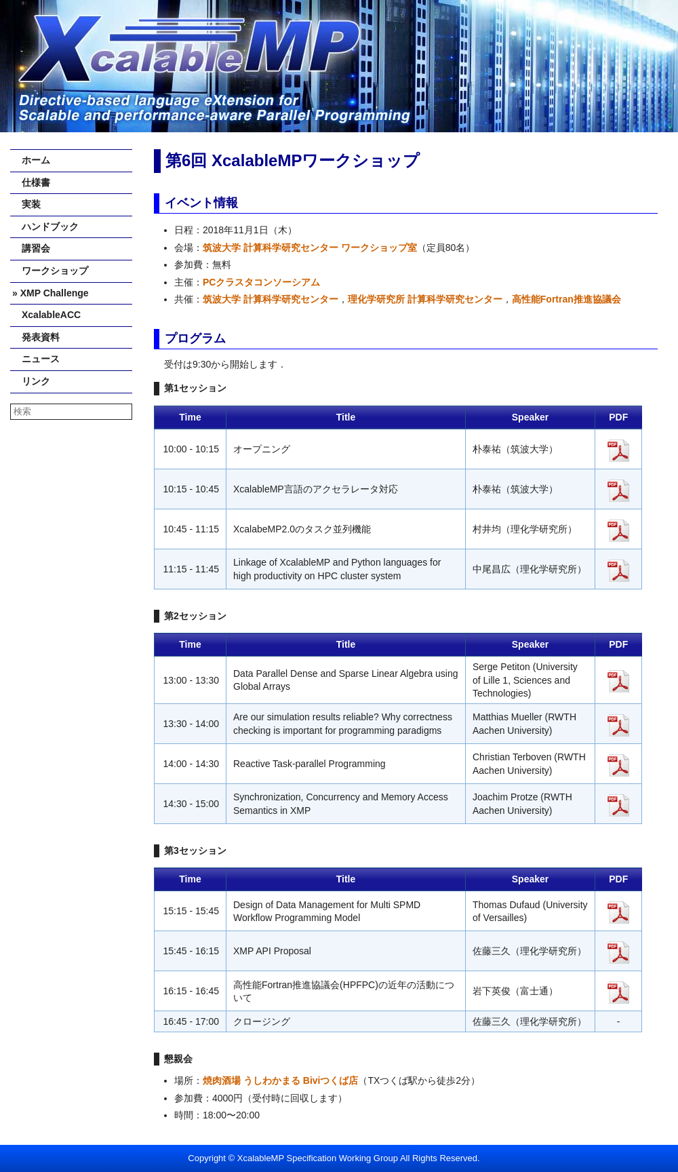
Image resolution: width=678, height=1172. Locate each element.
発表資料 (36, 337)
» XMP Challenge (50, 293)
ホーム (31, 160)
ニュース (36, 358)
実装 (26, 204)
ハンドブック (45, 226)
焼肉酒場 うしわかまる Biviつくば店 (280, 1080)
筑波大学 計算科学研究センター (270, 299)
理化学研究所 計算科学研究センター (425, 299)
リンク (31, 381)
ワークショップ (50, 270)
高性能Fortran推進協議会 (566, 299)
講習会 (31, 248)
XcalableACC (46, 314)
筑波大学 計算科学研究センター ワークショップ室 (310, 247)
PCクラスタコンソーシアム (261, 282)
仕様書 (31, 182)
